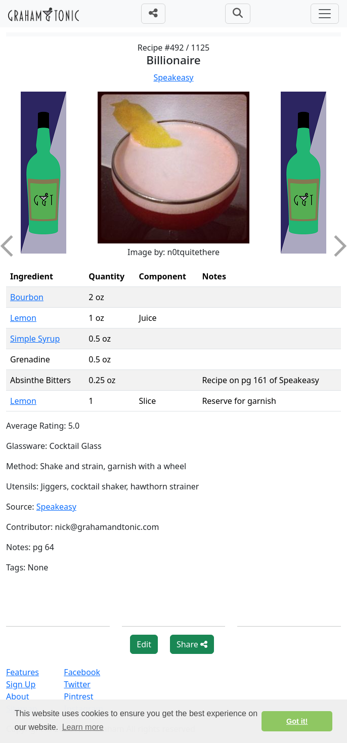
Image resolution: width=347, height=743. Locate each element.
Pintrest (78, 696)
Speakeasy (174, 77)
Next (335, 246)
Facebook (82, 672)
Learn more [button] (83, 727)
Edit (144, 644)
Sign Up (20, 684)
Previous (11, 246)
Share (192, 644)
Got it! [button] (297, 721)
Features (22, 672)
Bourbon (27, 297)
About (17, 696)
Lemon (23, 317)
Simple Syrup (35, 338)
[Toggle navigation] (325, 14)
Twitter (77, 684)
